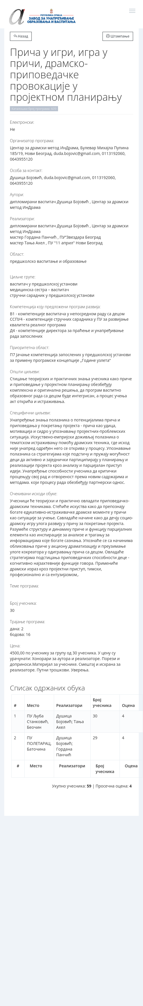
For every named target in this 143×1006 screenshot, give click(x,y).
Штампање (117, 36)
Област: (17, 254)
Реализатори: (22, 218)
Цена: (15, 645)
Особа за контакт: (26, 170)
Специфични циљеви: (30, 412)
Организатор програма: (32, 140)
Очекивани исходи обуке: (33, 493)
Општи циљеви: (25, 371)
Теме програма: (24, 586)
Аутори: (17, 194)
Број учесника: (23, 603)
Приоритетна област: (29, 347)
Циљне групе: (22, 277)
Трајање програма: (27, 621)
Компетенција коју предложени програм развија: (55, 306)
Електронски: (22, 122)
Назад (21, 36)
